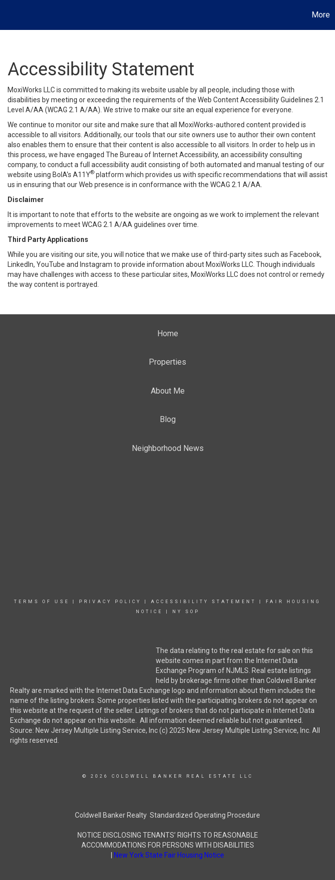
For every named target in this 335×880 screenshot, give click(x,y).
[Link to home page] (12, 15)
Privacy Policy (110, 601)
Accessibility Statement (203, 601)
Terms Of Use (41, 601)
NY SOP (186, 611)
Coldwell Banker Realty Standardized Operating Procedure (167, 815)
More (321, 14)
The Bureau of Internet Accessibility (162, 155)
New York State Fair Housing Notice (169, 855)
